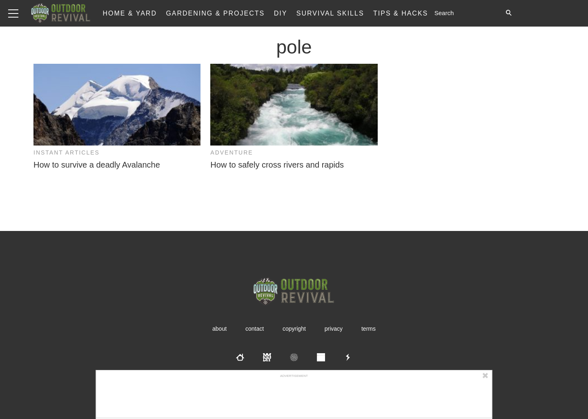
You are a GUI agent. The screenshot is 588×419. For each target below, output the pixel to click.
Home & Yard (129, 13)
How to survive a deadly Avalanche (96, 164)
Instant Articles (66, 152)
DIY (280, 13)
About (219, 328)
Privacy (334, 328)
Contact (254, 328)
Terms (368, 328)
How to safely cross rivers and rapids (277, 164)
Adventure (231, 152)
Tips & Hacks (400, 13)
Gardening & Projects (215, 13)
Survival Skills (330, 13)
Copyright (294, 328)
